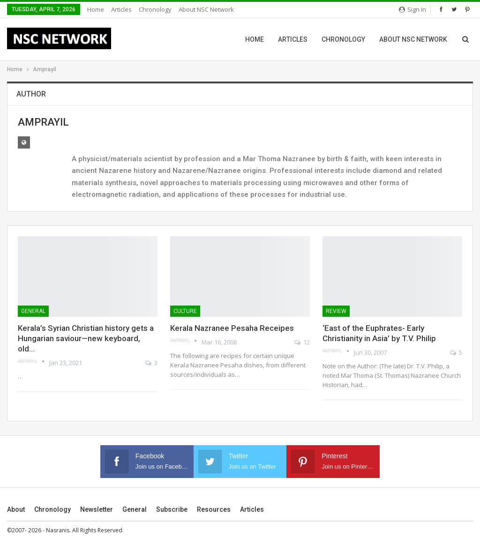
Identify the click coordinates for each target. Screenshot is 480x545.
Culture (185, 311)
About (16, 509)
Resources (214, 509)
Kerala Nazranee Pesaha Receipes (232, 328)
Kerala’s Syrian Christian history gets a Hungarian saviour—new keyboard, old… (86, 338)
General (33, 311)
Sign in (412, 9)
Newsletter (96, 509)
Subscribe (172, 509)
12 (302, 342)
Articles (121, 9)
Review (336, 311)
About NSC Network (206, 9)
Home (95, 9)
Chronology (155, 9)
